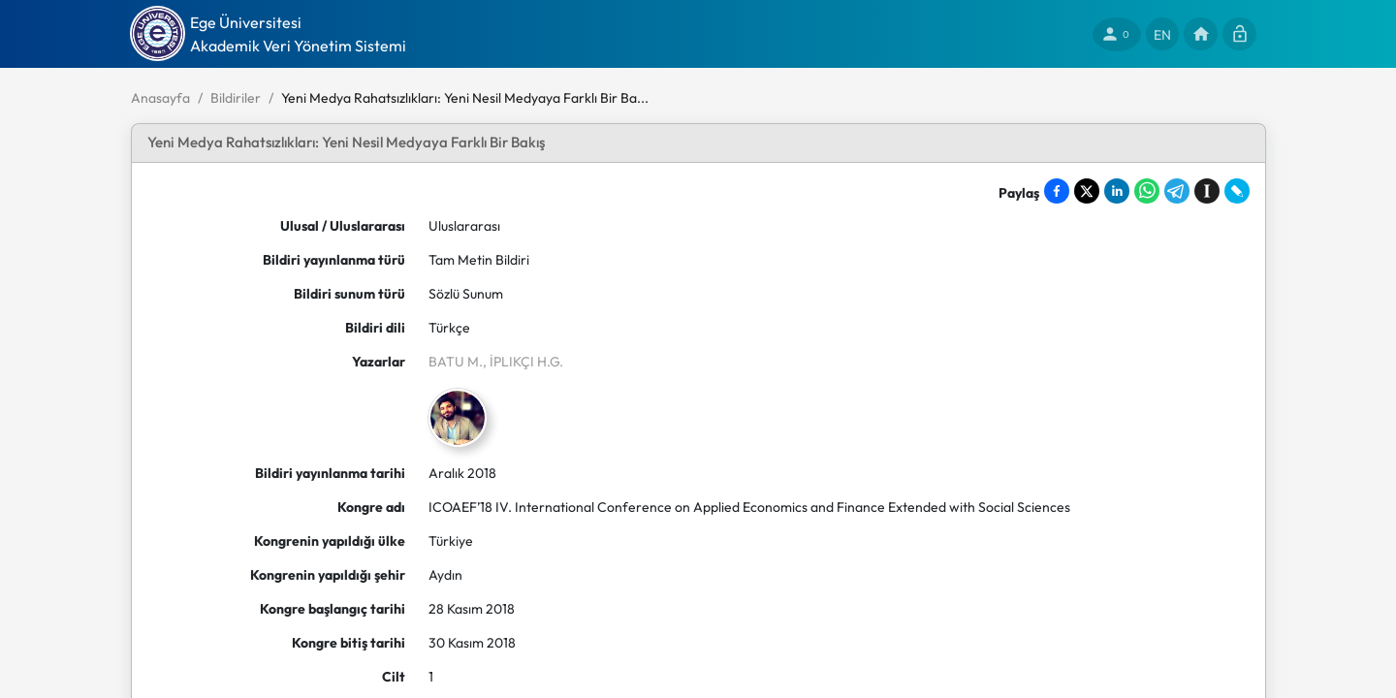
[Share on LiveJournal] (1237, 191)
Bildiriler (235, 98)
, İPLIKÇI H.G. (523, 361)
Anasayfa (160, 98)
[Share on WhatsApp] (1146, 191)
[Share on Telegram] (1177, 191)
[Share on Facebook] (1056, 191)
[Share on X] (1086, 191)
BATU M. (455, 361)
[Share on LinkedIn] (1116, 191)
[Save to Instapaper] (1207, 191)
